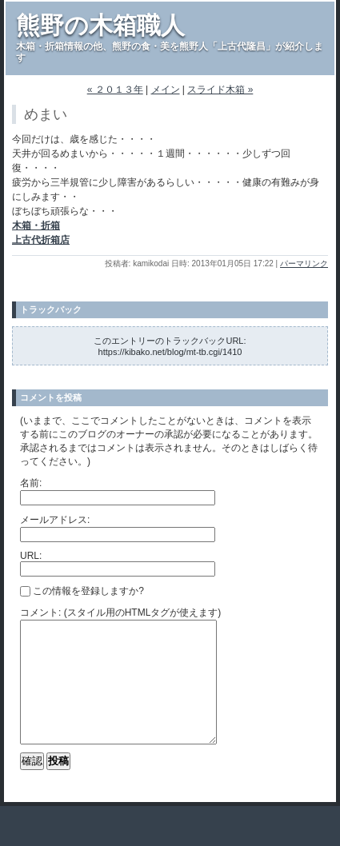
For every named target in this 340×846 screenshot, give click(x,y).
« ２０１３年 (115, 89)
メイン (165, 89)
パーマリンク (304, 263)
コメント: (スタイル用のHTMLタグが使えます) (120, 612)
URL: (31, 555)
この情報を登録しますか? (82, 591)
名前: (31, 483)
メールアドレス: (55, 519)
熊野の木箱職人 (100, 25)
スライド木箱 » (220, 89)
